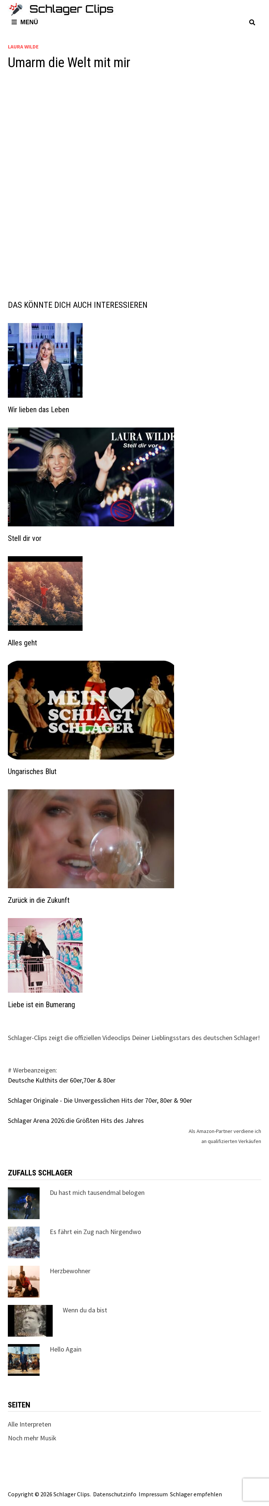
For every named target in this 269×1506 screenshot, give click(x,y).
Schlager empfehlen (196, 1494)
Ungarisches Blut (32, 771)
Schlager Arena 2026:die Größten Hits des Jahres (76, 1120)
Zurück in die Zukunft (38, 900)
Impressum (153, 1494)
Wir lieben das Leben (38, 409)
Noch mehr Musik (32, 1438)
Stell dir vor (24, 538)
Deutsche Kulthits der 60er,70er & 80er (61, 1080)
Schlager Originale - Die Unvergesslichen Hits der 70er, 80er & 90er (100, 1100)
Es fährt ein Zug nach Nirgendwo (95, 1231)
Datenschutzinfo (114, 1494)
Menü (25, 22)
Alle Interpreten (29, 1424)
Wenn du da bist (85, 1310)
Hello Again (65, 1349)
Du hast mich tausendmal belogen (97, 1192)
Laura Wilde (23, 46)
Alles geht (22, 642)
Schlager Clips (71, 1494)
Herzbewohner (70, 1271)
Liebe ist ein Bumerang (41, 1004)
